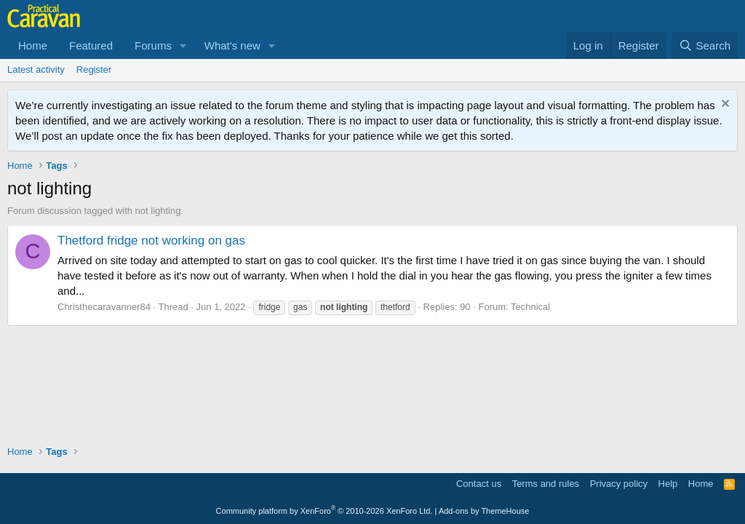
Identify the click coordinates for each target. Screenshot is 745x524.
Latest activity (36, 69)
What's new (232, 45)
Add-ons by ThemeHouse (484, 511)
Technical (530, 306)
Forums (153, 45)
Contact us (478, 483)
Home (32, 45)
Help (668, 483)
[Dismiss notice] (723, 105)
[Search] (705, 45)
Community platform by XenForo (324, 511)
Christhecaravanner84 (104, 306)
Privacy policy (619, 483)
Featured (91, 45)
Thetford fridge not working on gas (151, 240)
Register (93, 69)
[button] (183, 45)
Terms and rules (545, 483)
